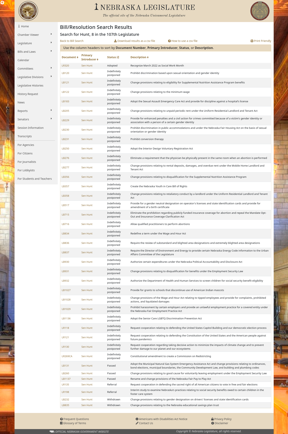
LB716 (65, 224)
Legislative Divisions (35, 77)
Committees (35, 68)
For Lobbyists (26, 170)
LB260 (65, 373)
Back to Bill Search (72, 41)
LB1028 (66, 299)
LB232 (65, 399)
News (21, 102)
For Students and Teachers (35, 179)
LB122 (65, 92)
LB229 (65, 120)
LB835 (65, 405)
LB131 (65, 365)
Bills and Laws (35, 51)
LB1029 (66, 309)
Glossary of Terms (73, 423)
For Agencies (26, 145)
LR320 (65, 65)
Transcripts (25, 136)
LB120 (65, 73)
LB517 (65, 205)
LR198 (65, 392)
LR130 (65, 346)
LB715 (65, 214)
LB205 (65, 110)
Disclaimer (219, 423)
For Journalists (27, 162)
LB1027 (66, 290)
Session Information (31, 128)
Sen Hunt (86, 65)
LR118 (65, 328)
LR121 (65, 337)
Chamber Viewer (35, 35)
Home (24, 26)
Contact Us (144, 423)
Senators (35, 119)
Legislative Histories (30, 85)
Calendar (23, 60)
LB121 (65, 82)
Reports (35, 111)
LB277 (65, 167)
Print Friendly (261, 41)
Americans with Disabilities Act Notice (161, 419)
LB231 (65, 139)
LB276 (65, 158)
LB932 (65, 280)
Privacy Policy (221, 419)
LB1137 (66, 379)
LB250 (65, 148)
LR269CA (67, 356)
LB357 (65, 186)
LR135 (65, 384)
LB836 (65, 243)
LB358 (65, 195)
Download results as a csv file (134, 41)
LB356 (65, 177)
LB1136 (66, 318)
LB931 (65, 271)
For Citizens (25, 153)
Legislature (35, 43)
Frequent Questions (74, 419)
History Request (28, 94)
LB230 (65, 129)
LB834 (65, 233)
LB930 (65, 262)
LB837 (65, 252)
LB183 (65, 101)
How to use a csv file (183, 41)
